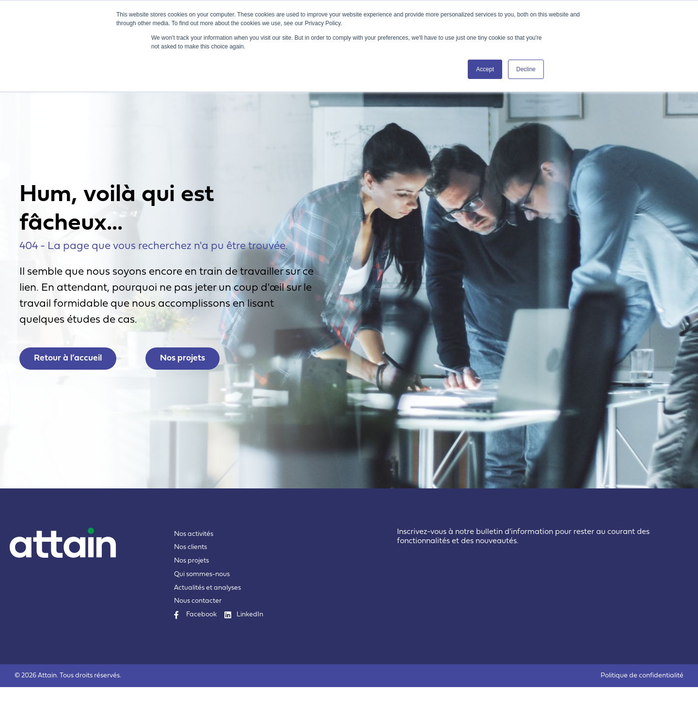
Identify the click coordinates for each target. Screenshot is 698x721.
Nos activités (193, 568)
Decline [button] (526, 69)
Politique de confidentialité (642, 709)
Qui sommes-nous (202, 608)
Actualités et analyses (207, 622)
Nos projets (191, 595)
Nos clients (190, 581)
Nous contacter (198, 635)
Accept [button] (485, 69)
